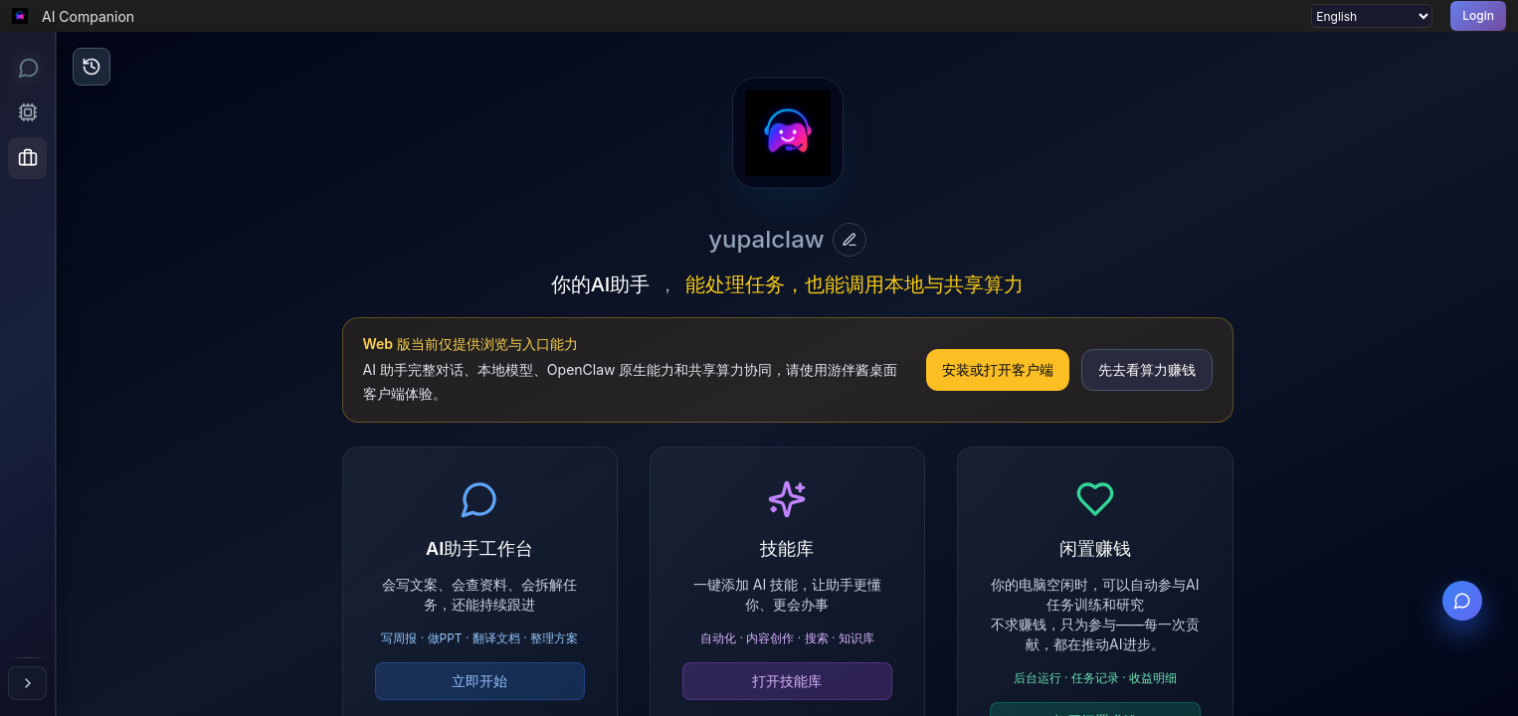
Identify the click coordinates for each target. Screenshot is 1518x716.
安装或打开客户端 (997, 369)
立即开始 (479, 680)
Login (1478, 15)
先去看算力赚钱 (1147, 369)
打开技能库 (787, 680)
